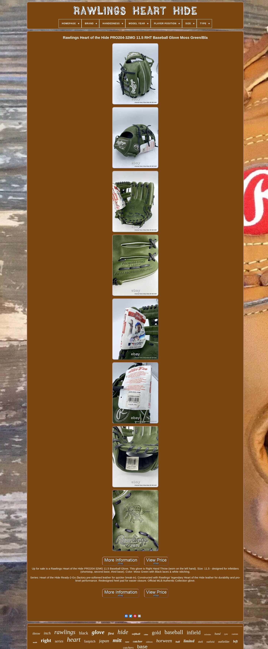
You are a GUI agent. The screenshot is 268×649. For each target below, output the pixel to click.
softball (136, 633)
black (83, 633)
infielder (207, 634)
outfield (211, 641)
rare (127, 641)
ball (178, 641)
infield (194, 632)
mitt (117, 640)
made (35, 642)
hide (122, 632)
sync (226, 634)
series (59, 641)
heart (73, 639)
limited (189, 641)
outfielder (223, 641)
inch (47, 633)
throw (36, 633)
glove (98, 632)
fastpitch (89, 641)
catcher (137, 641)
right (46, 640)
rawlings (65, 632)
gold (156, 632)
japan (104, 640)
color (146, 634)
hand (218, 633)
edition (149, 641)
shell (200, 641)
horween (164, 640)
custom (235, 634)
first (111, 633)
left (235, 641)
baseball (174, 632)
